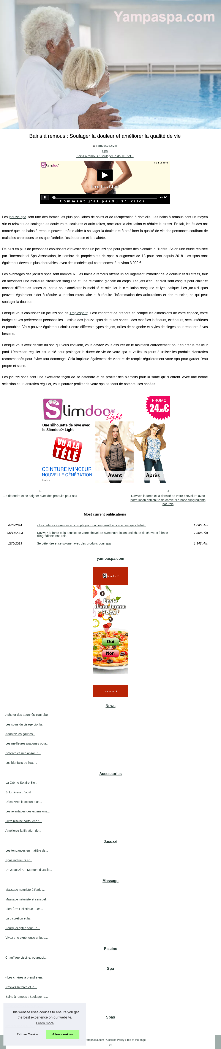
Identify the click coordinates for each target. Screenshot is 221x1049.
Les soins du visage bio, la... (24, 724)
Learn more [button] (45, 1023)
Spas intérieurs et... (18, 860)
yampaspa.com (106, 145)
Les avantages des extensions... (27, 811)
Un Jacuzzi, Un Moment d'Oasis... (28, 869)
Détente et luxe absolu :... (23, 753)
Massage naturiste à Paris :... (25, 889)
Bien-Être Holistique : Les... (24, 909)
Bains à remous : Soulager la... (26, 996)
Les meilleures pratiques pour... (27, 743)
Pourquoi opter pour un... (22, 928)
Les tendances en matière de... (26, 850)
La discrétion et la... (18, 918)
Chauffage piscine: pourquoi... (26, 957)
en (110, 1044)
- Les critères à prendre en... (24, 977)
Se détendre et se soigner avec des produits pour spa (40, 496)
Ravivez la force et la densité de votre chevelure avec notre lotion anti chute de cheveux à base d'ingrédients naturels (167, 500)
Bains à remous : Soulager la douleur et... (105, 156)
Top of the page (136, 1039)
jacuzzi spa (17, 217)
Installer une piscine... (20, 1026)
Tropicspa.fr (78, 313)
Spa (105, 151)
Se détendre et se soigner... (24, 1006)
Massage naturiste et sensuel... (26, 899)
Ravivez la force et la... (21, 987)
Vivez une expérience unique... (26, 937)
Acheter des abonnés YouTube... (27, 714)
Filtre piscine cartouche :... (23, 821)
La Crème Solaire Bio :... (22, 782)
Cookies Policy (115, 1039)
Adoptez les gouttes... (20, 734)
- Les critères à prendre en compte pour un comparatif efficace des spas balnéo (91, 525)
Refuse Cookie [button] (27, 1034)
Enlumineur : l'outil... (19, 792)
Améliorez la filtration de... (23, 830)
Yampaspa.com (94, 1039)
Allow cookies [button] (62, 1034)
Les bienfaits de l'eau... (21, 762)
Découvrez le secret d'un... (23, 802)
